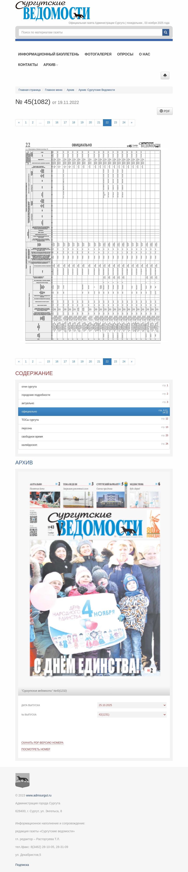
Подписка (22, 865)
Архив (51, 65)
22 (107, 122)
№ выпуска (29, 714)
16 (56, 122)
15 (48, 122)
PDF (165, 111)
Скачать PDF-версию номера (42, 742)
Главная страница (30, 89)
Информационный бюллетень (48, 54)
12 (167, 418)
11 (166, 410)
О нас (144, 54)
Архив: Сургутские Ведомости (96, 89)
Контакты (28, 65)
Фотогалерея (98, 54)
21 (98, 122)
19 (82, 122)
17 (65, 122)
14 (163, 412)
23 (115, 122)
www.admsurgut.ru (38, 795)
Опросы (125, 54)
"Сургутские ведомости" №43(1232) (44, 690)
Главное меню (54, 89)
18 (73, 122)
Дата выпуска (30, 705)
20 (90, 122)
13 (167, 427)
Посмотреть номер (35, 749)
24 (123, 122)
